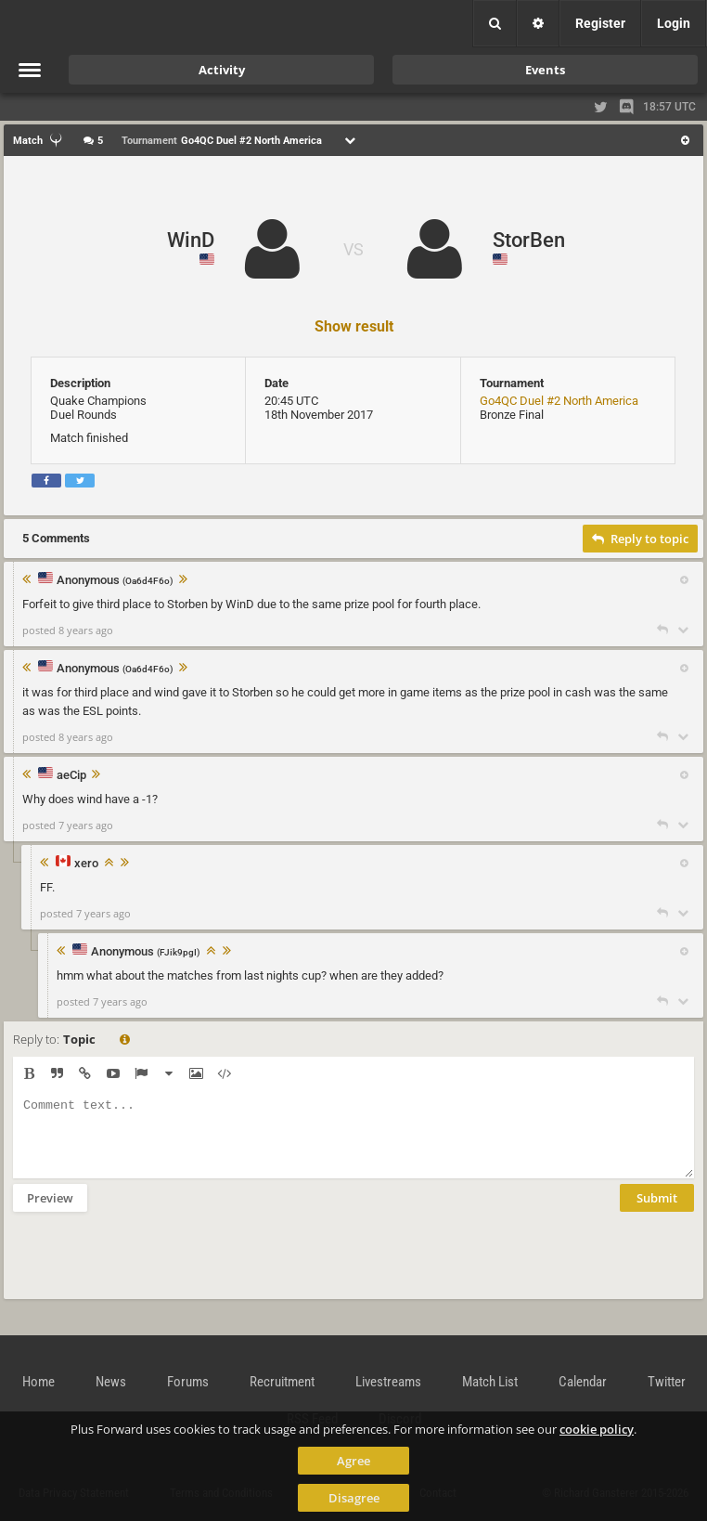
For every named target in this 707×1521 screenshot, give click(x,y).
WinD (190, 240)
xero (86, 863)
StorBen (529, 240)
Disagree (353, 1497)
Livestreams (388, 1381)
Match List (490, 1381)
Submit (656, 1211)
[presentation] (154, 1267)
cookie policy (596, 1429)
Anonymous (115, 581)
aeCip (71, 775)
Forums (188, 1381)
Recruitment (282, 1381)
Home (38, 1381)
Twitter (667, 1381)
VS (353, 249)
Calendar (583, 1381)
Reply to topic (640, 538)
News (111, 1381)
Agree (353, 1460)
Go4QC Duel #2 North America (559, 401)
